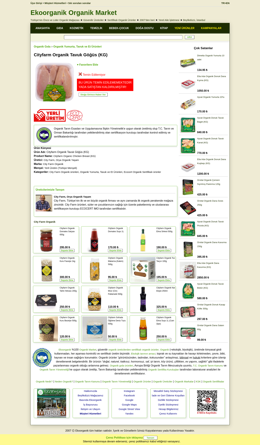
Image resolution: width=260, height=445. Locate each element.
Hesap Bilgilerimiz (168, 409)
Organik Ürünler (142, 381)
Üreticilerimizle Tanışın (50, 189)
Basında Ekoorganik (90, 400)
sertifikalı (136, 349)
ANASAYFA (42, 28)
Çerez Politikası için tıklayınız (124, 437)
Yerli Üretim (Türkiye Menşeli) (60, 168)
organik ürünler (150, 349)
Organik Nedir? (44, 381)
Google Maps (129, 404)
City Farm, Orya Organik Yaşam (61, 160)
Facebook (129, 395)
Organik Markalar (184, 381)
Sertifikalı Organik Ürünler (121, 20)
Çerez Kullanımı (168, 413)
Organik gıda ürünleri (121, 365)
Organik (164, 349)
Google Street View (129, 409)
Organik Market (87, 349)
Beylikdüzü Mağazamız (90, 395)
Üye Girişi (36, 3)
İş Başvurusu (90, 404)
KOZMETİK (77, 28)
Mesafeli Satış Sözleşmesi (168, 391)
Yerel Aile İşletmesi (169, 20)
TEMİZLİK (96, 28)
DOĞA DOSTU (145, 28)
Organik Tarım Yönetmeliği (54, 369)
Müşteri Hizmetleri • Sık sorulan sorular (68, 3)
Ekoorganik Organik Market (74, 12)
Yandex (129, 413)
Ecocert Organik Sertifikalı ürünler (142, 172)
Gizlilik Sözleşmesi (168, 400)
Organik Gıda (42, 46)
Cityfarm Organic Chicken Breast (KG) (74, 156)
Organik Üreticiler (162, 381)
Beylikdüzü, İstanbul (194, 20)
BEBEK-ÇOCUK (119, 28)
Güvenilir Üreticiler (93, 20)
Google (129, 400)
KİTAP (164, 28)
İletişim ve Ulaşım (90, 409)
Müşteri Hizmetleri (90, 413)
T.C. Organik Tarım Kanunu (208, 365)
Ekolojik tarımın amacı (143, 353)
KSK (198, 381)
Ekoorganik (65, 349)
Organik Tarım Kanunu (87, 381)
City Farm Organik (53, 164)
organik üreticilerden (119, 349)
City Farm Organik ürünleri (64, 172)
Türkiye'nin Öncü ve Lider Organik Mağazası (55, 20)
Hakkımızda (90, 391)
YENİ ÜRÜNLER (185, 28)
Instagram (129, 391)
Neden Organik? (64, 381)
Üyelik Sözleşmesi (168, 404)
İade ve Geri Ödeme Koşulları (168, 395)
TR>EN (225, 3)
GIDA (60, 28)
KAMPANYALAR (211, 28)
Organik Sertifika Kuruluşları (163, 369)
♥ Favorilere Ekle (87, 64)
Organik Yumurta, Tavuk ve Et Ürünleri (77, 46)
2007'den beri (147, 20)
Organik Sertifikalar (213, 381)
